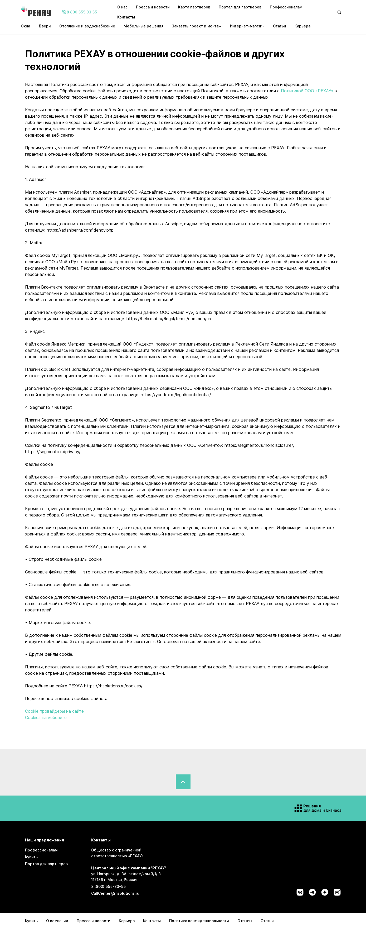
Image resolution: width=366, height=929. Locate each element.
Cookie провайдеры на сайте (54, 711)
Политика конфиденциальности (199, 920)
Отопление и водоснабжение (87, 26)
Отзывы (244, 920)
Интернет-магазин (247, 26)
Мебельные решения (143, 26)
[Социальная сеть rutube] (337, 892)
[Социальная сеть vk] (300, 892)
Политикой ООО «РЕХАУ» (307, 90)
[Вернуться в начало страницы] (183, 781)
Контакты (126, 17)
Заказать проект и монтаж (197, 26)
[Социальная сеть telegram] (312, 892)
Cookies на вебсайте (46, 717)
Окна (25, 26)
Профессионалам (286, 7)
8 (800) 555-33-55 (108, 886)
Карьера (302, 26)
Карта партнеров (194, 7)
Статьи (279, 26)
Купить (31, 857)
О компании (57, 920)
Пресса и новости (153, 7)
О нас (122, 7)
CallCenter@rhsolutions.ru (115, 893)
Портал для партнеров (240, 7)
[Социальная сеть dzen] (325, 892)
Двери (44, 26)
